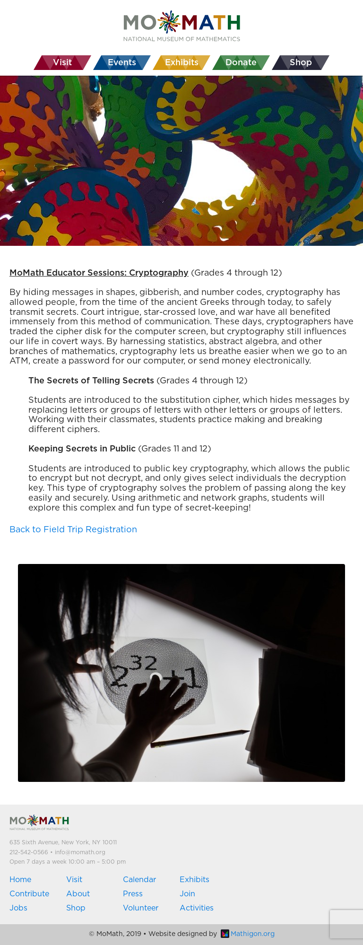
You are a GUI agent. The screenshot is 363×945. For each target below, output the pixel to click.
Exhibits (194, 880)
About (78, 894)
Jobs (18, 908)
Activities (197, 908)
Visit (74, 880)
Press (133, 894)
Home (20, 880)
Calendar (139, 880)
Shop (76, 908)
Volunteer (140, 908)
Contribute (29, 894)
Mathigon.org (248, 934)
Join (187, 894)
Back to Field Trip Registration (73, 530)
